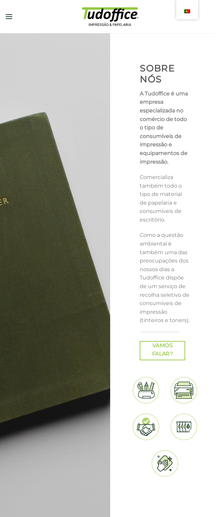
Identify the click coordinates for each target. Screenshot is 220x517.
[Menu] (9, 16)
